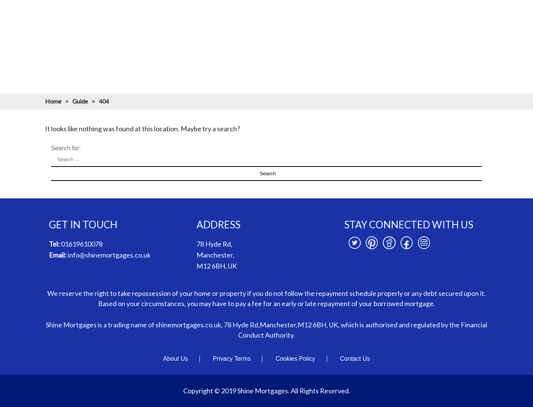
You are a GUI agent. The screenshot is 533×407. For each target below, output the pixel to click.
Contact (501, 14)
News (468, 14)
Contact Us (355, 358)
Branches (433, 14)
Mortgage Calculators (305, 14)
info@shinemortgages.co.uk (109, 255)
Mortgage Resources (377, 14)
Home (170, 14)
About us (205, 14)
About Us (175, 358)
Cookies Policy (295, 358)
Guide (80, 101)
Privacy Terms (232, 358)
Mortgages (246, 14)
